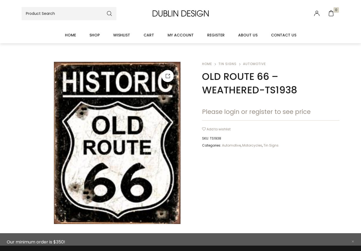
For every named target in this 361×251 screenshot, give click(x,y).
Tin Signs (227, 64)
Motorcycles (252, 145)
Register (216, 35)
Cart (149, 35)
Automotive (254, 64)
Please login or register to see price (256, 111)
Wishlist (121, 35)
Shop (94, 35)
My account (181, 35)
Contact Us (283, 35)
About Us (248, 35)
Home (70, 35)
